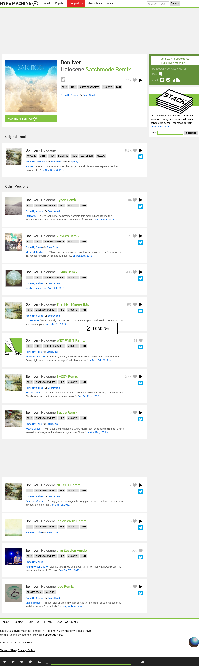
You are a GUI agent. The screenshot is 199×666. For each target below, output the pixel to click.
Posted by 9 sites (69, 95)
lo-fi (118, 87)
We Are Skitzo (33, 428)
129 (129, 235)
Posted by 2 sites (34, 597)
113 (129, 586)
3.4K (128, 376)
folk (64, 87)
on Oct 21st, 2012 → (98, 432)
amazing (50, 592)
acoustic (107, 87)
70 (130, 412)
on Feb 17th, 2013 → (57, 324)
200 (134, 550)
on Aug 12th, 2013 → (55, 288)
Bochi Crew (32, 392)
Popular (60, 3)
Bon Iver (71, 62)
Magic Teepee (33, 602)
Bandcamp (55, 161)
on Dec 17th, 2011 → (71, 570)
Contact (171, 68)
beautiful (63, 155)
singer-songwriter (89, 87)
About (6, 622)
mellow (101, 155)
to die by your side (35, 566)
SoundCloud (89, 95)
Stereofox (31, 216)
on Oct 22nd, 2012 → (90, 396)
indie (73, 87)
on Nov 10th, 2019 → (53, 170)
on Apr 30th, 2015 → (106, 219)
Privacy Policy (26, 650)
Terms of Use (8, 650)
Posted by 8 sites (34, 387)
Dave (88, 630)
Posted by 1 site (34, 247)
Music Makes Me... (36, 252)
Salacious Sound (35, 501)
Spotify (74, 161)
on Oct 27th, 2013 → (84, 255)
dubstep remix (34, 592)
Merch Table (95, 3)
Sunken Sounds (34, 356)
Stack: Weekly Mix (67, 622)
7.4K (128, 80)
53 (135, 340)
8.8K (128, 150)
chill (42, 155)
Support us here (52, 634)
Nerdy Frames (33, 288)
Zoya (79, 630)
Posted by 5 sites (34, 315)
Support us (76, 3)
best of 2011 (87, 155)
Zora (29, 642)
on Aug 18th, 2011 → (71, 606)
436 (129, 272)
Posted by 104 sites (35, 161)
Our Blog (34, 622)
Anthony (70, 630)
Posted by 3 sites (34, 561)
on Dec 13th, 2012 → (100, 360)
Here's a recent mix (161, 126)
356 (129, 304)
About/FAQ (157, 68)
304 (129, 199)
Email (154, 132)
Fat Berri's (31, 320)
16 (130, 521)
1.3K (128, 485)
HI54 (28, 166)
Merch (183, 68)
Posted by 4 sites (34, 211)
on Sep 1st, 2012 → (62, 504)
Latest (46, 3)
